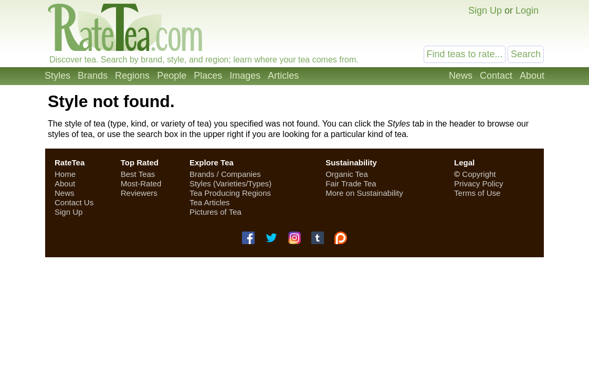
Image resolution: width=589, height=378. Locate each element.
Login (527, 10)
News (460, 75)
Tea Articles (210, 202)
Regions (132, 75)
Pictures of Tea (215, 211)
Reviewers (139, 192)
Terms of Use (477, 192)
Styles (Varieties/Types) (230, 183)
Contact (496, 75)
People (171, 75)
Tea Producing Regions (230, 192)
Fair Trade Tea (350, 183)
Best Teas (138, 174)
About (532, 75)
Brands (93, 75)
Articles (283, 75)
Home (65, 174)
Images (244, 75)
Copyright (479, 174)
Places (208, 75)
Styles (57, 75)
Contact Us (74, 202)
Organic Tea (346, 174)
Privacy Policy (478, 183)
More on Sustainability (364, 192)
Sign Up (485, 10)
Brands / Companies (225, 174)
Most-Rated (141, 183)
